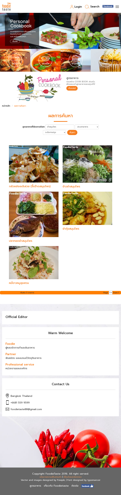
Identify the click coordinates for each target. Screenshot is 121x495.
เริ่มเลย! (72, 88)
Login (76, 7)
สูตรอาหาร (35, 485)
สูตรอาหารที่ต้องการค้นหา (33, 127)
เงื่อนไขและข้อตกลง (72, 476)
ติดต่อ (74, 485)
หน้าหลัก (6, 106)
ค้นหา (72, 132)
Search (92, 7)
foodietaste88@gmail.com (26, 409)
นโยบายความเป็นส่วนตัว (51, 476)
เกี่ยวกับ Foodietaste (56, 485)
